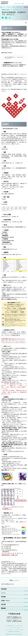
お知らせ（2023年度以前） (17, 7)
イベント (3, 593)
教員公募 (11, 631)
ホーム (3, 7)
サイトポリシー (18, 625)
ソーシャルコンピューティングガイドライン (14, 629)
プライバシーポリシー (14, 627)
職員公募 (17, 631)
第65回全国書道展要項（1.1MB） (10, 128)
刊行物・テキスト (5, 600)
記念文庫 (3, 604)
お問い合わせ (10, 625)
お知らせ (8, 7)
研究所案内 (4, 589)
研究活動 (3, 596)
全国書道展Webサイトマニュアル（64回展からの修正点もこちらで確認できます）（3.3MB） (14, 65)
